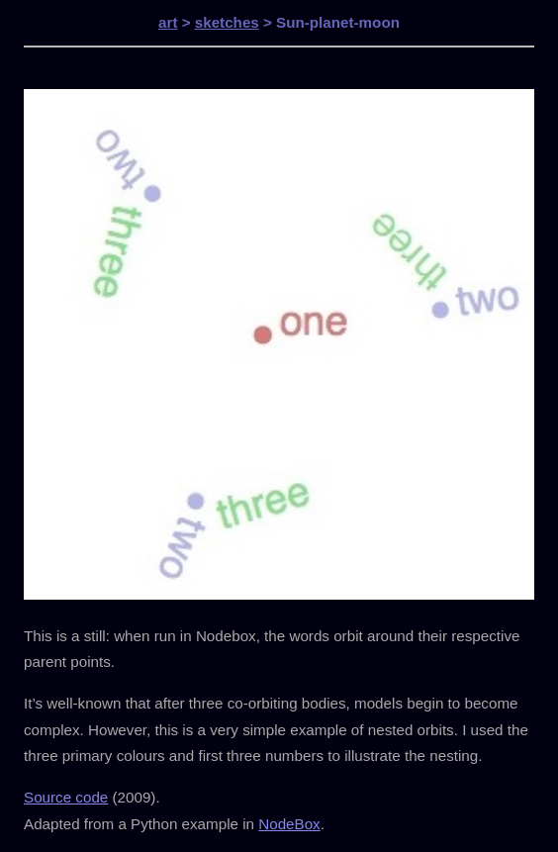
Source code (66, 797)
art (167, 22)
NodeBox (289, 823)
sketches (227, 22)
